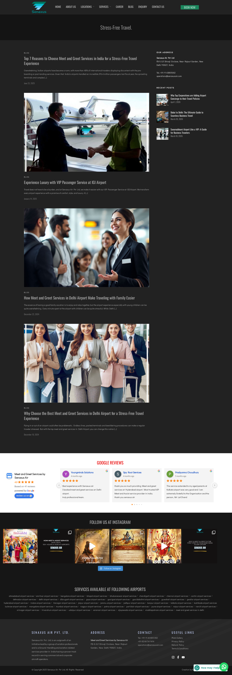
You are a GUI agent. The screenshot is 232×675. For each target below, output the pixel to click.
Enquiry (142, 7)
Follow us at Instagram (110, 522)
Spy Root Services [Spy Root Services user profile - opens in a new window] (132, 472)
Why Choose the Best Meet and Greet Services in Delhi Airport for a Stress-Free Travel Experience (84, 415)
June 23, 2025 (29, 83)
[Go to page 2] (136, 504)
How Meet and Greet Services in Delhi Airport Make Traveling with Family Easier (79, 298)
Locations (86, 7)
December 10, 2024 (31, 434)
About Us (71, 7)
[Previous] (59, 485)
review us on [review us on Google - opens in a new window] (24, 495)
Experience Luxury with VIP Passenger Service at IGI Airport (65, 182)
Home (58, 7)
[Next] (214, 485)
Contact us (158, 7)
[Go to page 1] (134, 504)
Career (119, 7)
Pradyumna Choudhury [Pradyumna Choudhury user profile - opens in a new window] (187, 472)
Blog (130, 7)
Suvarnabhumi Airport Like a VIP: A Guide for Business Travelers (189, 131)
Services (103, 7)
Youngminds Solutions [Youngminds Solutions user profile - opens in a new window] (82, 472)
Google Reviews (110, 463)
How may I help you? (210, 667)
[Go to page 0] (132, 504)
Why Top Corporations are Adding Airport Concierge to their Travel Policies (188, 97)
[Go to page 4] (141, 504)
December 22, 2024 (31, 314)
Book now (189, 7)
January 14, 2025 (30, 198)
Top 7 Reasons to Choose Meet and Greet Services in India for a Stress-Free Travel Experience (80, 60)
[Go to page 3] (139, 504)
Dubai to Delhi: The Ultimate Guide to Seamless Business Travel (187, 114)
